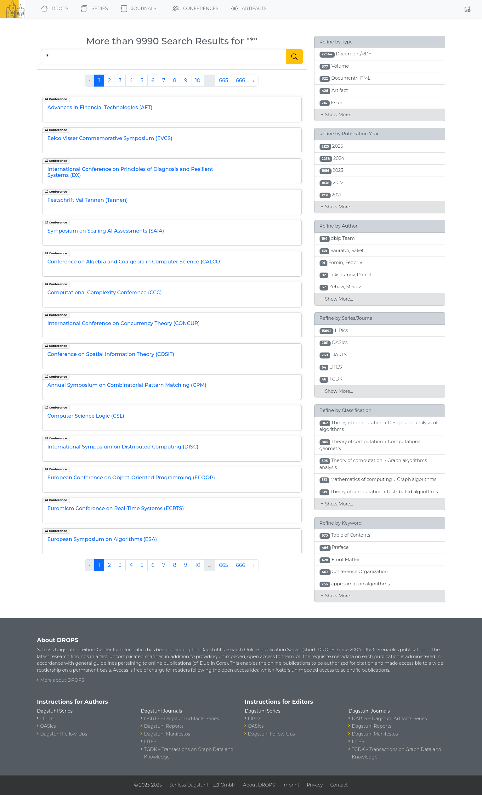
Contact (339, 785)
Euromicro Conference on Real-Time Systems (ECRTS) (116, 508)
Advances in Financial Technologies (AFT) (100, 107)
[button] (467, 9)
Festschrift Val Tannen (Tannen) (88, 200)
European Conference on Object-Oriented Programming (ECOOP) (131, 478)
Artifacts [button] (248, 9)
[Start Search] (294, 56)
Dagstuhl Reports (164, 726)
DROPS (53, 9)
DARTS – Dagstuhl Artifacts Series (181, 718)
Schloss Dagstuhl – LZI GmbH (202, 785)
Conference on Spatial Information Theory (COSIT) (111, 354)
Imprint (290, 785)
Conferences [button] (194, 9)
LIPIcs (47, 718)
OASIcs (48, 726)
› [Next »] (254, 80)
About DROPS (259, 785)
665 (223, 80)
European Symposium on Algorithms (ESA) (102, 539)
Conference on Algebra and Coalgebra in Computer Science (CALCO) (135, 262)
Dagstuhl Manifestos (167, 734)
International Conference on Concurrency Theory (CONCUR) (124, 323)
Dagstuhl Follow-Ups (63, 734)
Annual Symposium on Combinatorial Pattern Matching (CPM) (127, 385)
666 (240, 80)
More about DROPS (62, 680)
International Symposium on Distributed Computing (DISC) (123, 447)
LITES (150, 741)
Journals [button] (137, 9)
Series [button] (93, 9)
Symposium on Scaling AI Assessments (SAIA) (106, 231)
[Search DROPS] (163, 56)
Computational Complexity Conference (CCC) (105, 293)
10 (197, 80)
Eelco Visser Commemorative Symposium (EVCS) (110, 138)
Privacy (315, 785)
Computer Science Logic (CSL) (86, 416)
